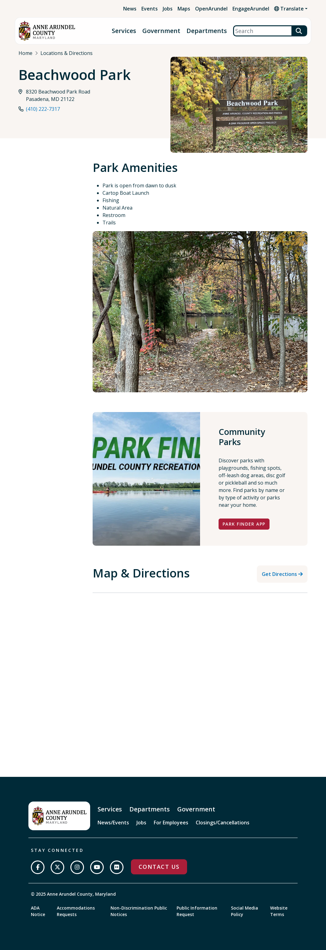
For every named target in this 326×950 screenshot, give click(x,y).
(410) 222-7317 (43, 109)
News (129, 8)
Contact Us (159, 866)
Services (124, 31)
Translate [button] (289, 8)
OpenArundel (211, 8)
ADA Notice (38, 911)
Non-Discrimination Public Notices (139, 911)
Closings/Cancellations (222, 822)
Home (25, 53)
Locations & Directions (66, 53)
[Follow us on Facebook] (37, 867)
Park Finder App (244, 524)
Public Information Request (197, 911)
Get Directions (279, 574)
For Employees (171, 822)
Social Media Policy (244, 911)
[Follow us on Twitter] (57, 867)
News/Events (113, 822)
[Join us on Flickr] (116, 867)
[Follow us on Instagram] (77, 867)
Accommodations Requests (76, 911)
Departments (206, 31)
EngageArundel (250, 8)
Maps (184, 8)
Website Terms (278, 911)
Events (149, 8)
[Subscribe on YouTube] (97, 867)
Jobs (168, 8)
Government (161, 31)
